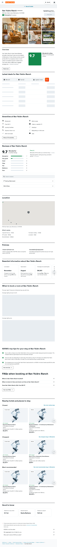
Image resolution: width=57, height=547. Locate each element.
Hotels (10, 542)
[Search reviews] (30, 177)
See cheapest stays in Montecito (47, 437)
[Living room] (48, 24)
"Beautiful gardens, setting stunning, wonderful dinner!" (40, 155)
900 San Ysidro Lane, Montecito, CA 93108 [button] (13, 13)
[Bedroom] (15, 31)
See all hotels (28, 6)
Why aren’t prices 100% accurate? (29, 535)
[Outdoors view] (48, 37)
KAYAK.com (4, 542)
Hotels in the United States (28, 542)
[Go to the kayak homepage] (10, 2)
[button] (2, 2)
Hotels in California (40, 542)
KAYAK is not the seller (29, 529)
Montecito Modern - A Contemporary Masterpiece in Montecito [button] (41, 425)
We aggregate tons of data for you (29, 532)
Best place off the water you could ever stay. (42, 152)
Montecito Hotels (19, 543)
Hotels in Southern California (8, 543)
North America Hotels (17, 542)
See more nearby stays (49, 405)
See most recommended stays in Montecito (44, 467)
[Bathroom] (34, 37)
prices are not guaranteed (32, 525)
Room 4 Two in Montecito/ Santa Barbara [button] (39, 456)
